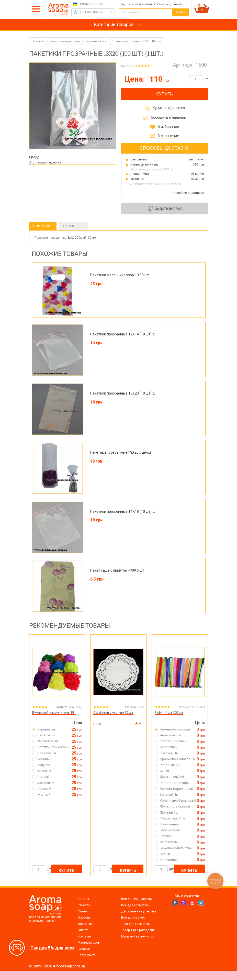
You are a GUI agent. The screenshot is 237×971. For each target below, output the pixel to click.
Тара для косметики (136, 924)
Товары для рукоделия (138, 930)
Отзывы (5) (73, 226)
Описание (43, 226)
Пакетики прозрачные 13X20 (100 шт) (138, 41)
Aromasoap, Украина (45, 162)
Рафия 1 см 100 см (169, 712)
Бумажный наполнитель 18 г (54, 712)
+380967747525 (91, 4)
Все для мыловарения (137, 899)
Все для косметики (135, 905)
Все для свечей (133, 917)
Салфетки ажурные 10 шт (113, 712)
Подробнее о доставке (187, 193)
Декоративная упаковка (138, 911)
